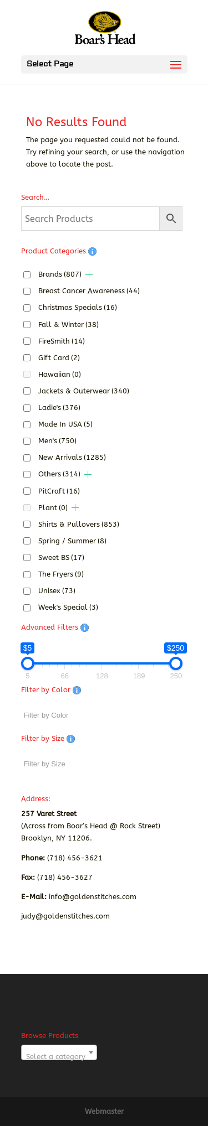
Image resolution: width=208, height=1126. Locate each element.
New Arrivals (72, 457)
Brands (60, 274)
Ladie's (59, 407)
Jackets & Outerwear (83, 391)
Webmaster (104, 1111)
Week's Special (68, 607)
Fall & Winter (68, 324)
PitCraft (59, 491)
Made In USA (65, 424)
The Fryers (61, 574)
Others (59, 474)
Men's (57, 441)
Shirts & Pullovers (78, 524)
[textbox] (59, 1056)
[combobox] (59, 1052)
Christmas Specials (77, 307)
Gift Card (59, 358)
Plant (53, 508)
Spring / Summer (72, 541)
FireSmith (61, 341)
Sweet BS (61, 557)
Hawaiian (59, 374)
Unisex (56, 591)
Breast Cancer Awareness (89, 291)
